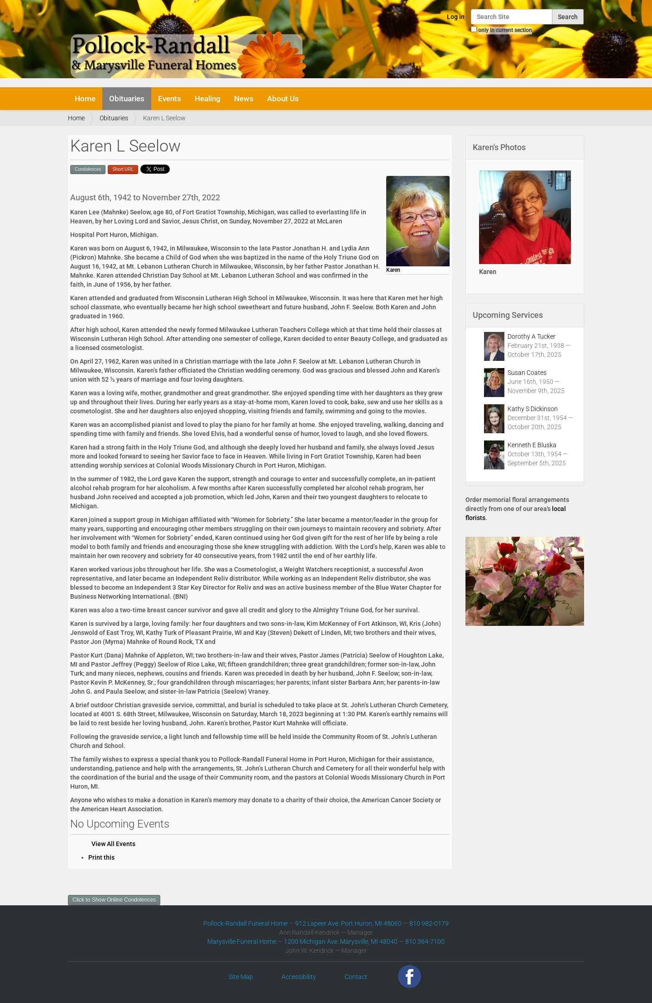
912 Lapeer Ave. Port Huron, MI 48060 (348, 923)
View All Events (113, 843)
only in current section (505, 30)
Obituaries (126, 98)
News (244, 98)
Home (85, 98)
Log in (456, 16)
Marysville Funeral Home (241, 941)
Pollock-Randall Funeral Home (245, 923)
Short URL (123, 169)
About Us (283, 98)
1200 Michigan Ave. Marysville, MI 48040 (341, 941)
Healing (208, 98)
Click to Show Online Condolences (114, 900)
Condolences (88, 169)
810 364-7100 (425, 941)
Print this (101, 857)
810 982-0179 (429, 923)
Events (169, 98)
